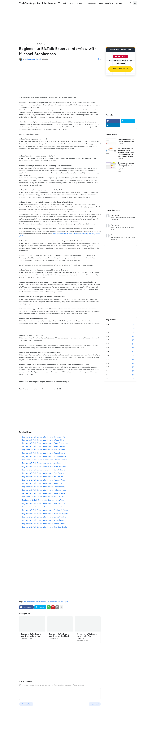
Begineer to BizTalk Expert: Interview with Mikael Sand (59, 635)
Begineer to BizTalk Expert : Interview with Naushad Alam (43, 480)
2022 (120, 340)
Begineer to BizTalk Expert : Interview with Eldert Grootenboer (45, 443)
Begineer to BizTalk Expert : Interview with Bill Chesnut (42, 476)
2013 (120, 375)
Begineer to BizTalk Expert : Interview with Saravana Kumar (44, 507)
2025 (120, 328)
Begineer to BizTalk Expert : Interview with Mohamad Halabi (44, 490)
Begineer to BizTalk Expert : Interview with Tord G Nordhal (43, 449)
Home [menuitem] (71, 3)
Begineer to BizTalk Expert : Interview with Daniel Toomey (43, 486)
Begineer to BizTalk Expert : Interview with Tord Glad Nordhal (44, 527)
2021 (120, 344)
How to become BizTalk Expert (36, 44)
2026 (120, 325)
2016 (120, 363)
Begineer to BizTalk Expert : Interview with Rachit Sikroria (43, 453)
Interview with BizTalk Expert (57, 602)
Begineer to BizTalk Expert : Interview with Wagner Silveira (43, 440)
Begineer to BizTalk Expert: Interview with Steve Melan (31, 635)
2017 (120, 359)
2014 (120, 371)
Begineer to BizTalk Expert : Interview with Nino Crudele (43, 497)
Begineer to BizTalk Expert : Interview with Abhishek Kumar (44, 456)
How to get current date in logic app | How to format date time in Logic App (126, 166)
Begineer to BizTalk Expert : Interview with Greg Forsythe (43, 473)
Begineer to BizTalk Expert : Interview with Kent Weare (43, 500)
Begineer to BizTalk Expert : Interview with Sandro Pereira (43, 523)
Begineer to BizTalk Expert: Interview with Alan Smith (42, 463)
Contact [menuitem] (119, 3)
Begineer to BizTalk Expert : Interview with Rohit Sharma (43, 520)
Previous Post (26, 704)
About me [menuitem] (92, 3)
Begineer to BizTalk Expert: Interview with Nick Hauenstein (44, 466)
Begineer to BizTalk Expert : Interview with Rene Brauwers (43, 446)
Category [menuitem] (80, 3)
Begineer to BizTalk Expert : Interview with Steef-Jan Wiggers (45, 513)
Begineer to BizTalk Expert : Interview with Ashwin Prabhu (43, 483)
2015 (120, 367)
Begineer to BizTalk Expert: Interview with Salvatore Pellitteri (44, 460)
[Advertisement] (78, 25)
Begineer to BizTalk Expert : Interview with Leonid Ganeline (44, 517)
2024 (120, 332)
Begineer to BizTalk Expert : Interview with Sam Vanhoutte (43, 503)
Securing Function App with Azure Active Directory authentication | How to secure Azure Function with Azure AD (126, 152)
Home (21, 44)
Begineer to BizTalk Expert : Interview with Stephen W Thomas (45, 510)
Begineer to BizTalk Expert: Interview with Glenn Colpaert (43, 470)
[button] (130, 3)
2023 (120, 336)
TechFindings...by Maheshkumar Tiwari (42, 3)
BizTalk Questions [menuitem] (106, 3)
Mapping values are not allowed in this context (126, 140)
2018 (120, 355)
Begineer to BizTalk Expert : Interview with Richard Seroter (43, 493)
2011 (120, 378)
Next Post (94, 704)
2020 (120, 348)
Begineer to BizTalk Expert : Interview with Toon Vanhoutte (44, 437)
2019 (120, 351)
